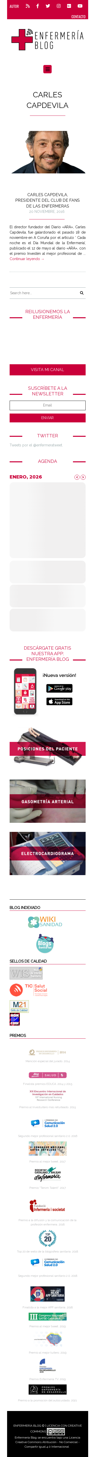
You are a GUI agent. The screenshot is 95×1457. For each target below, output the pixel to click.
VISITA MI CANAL (47, 369)
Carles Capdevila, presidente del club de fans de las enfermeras (47, 200)
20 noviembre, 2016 (47, 212)
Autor (14, 6)
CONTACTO (78, 16)
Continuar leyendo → (27, 259)
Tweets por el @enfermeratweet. (36, 445)
